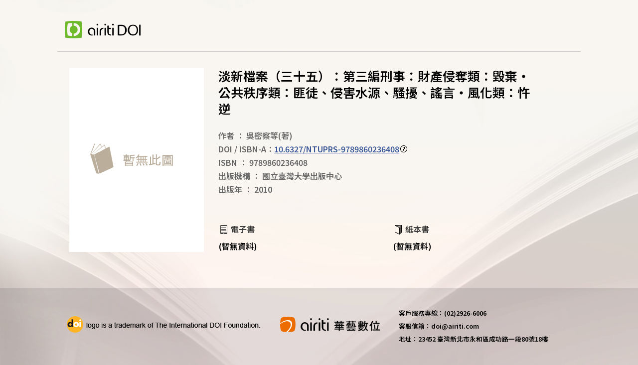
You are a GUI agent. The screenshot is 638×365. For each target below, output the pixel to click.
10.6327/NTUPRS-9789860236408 (336, 149)
